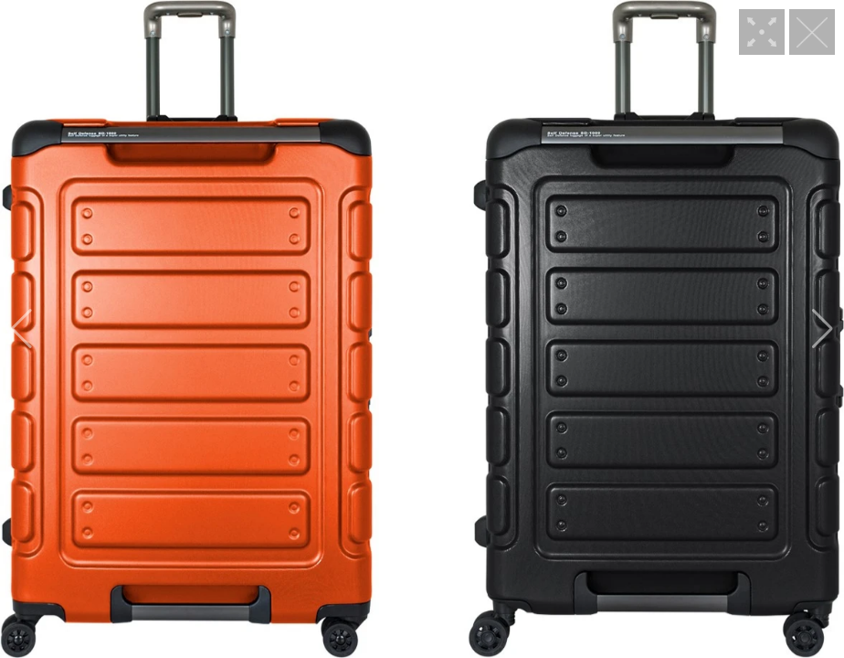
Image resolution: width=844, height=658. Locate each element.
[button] (21, 329)
